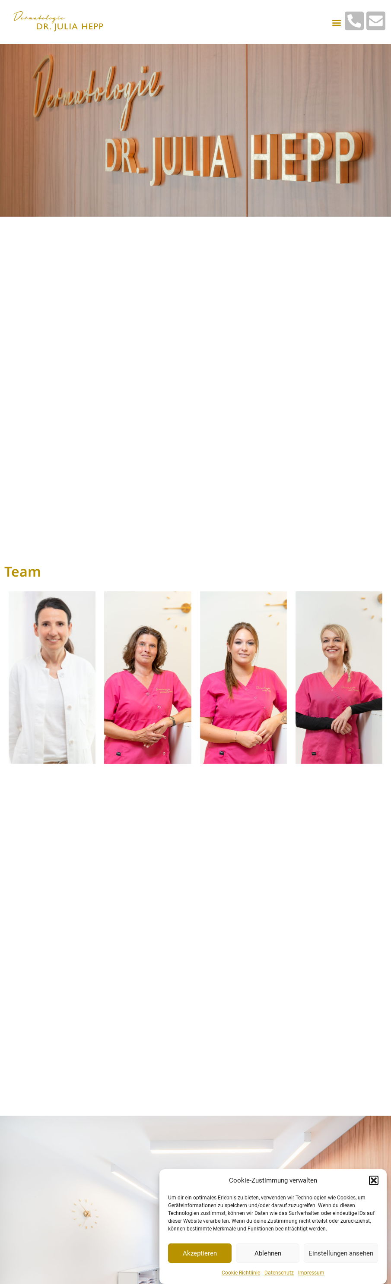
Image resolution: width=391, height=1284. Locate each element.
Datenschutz (279, 1274)
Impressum (311, 1274)
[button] (373, 1181)
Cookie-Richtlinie (241, 1274)
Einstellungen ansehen (340, 1255)
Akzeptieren (200, 1255)
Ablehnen (267, 1255)
